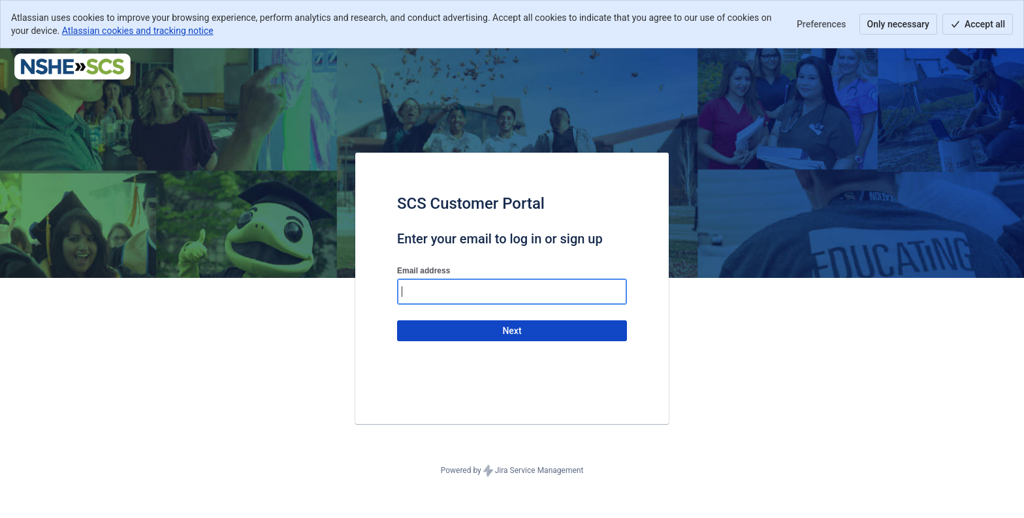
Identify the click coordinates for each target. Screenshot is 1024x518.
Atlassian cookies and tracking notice (138, 30)
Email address (423, 270)
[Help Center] (72, 67)
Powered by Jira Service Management (512, 471)
